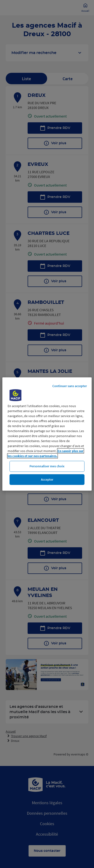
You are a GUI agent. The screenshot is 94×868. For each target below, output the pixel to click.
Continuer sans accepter (69, 386)
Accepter (47, 479)
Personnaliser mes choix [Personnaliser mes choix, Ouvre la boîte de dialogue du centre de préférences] (47, 466)
